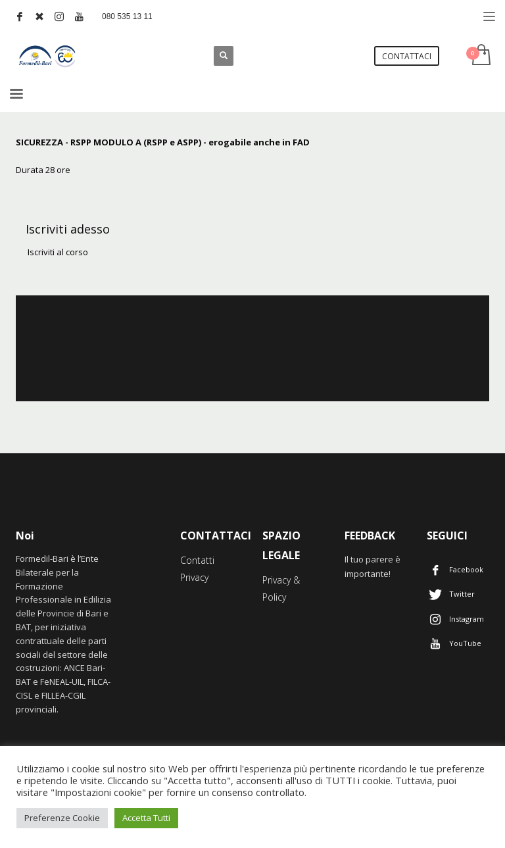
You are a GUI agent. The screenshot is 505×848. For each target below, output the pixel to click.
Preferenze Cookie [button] (62, 818)
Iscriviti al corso (57, 252)
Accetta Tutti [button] (146, 818)
